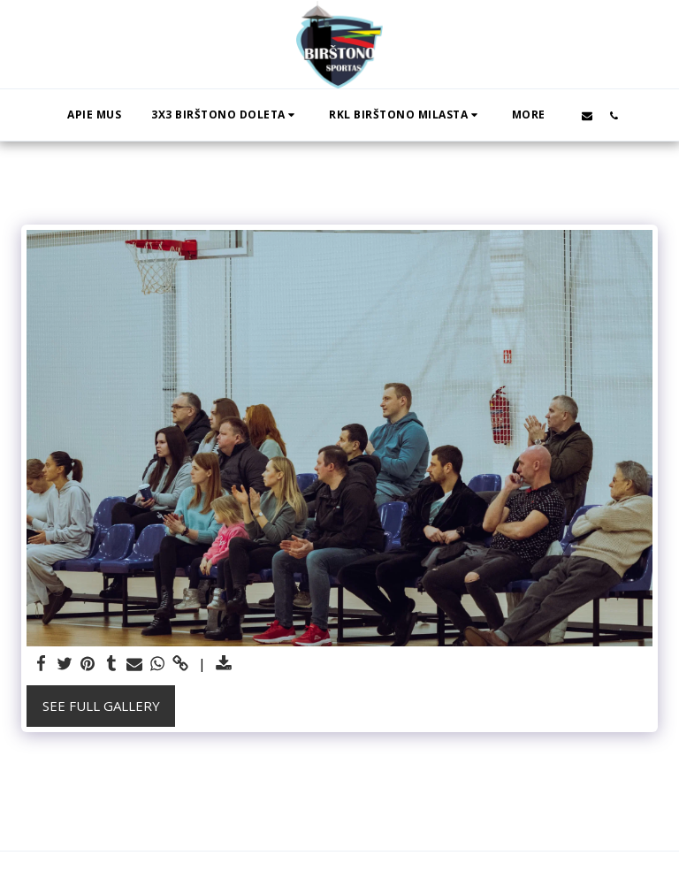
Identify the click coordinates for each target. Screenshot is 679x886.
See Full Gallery (101, 705)
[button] (225, 114)
